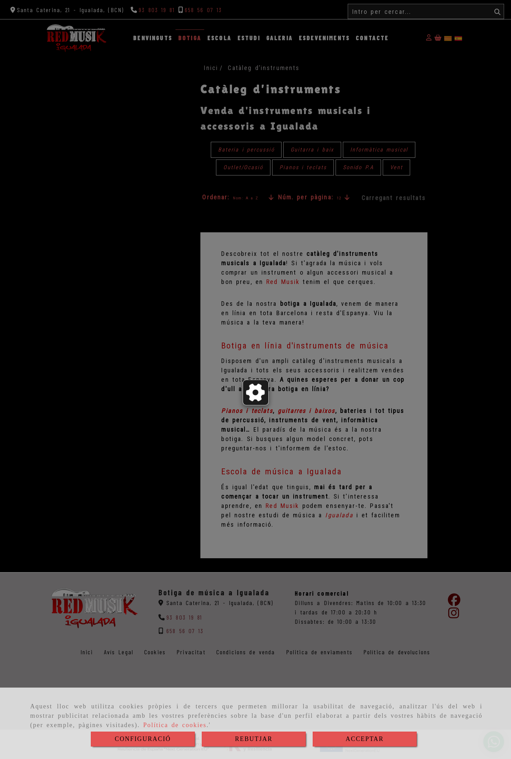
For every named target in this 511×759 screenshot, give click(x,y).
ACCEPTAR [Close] (365, 738)
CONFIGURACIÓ (143, 738)
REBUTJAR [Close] (253, 738)
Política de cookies (175, 725)
